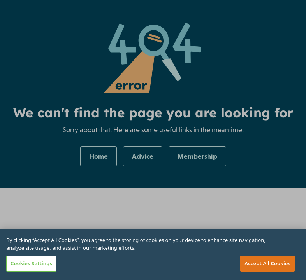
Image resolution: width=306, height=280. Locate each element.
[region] (153, 254)
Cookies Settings (31, 263)
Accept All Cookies (267, 263)
